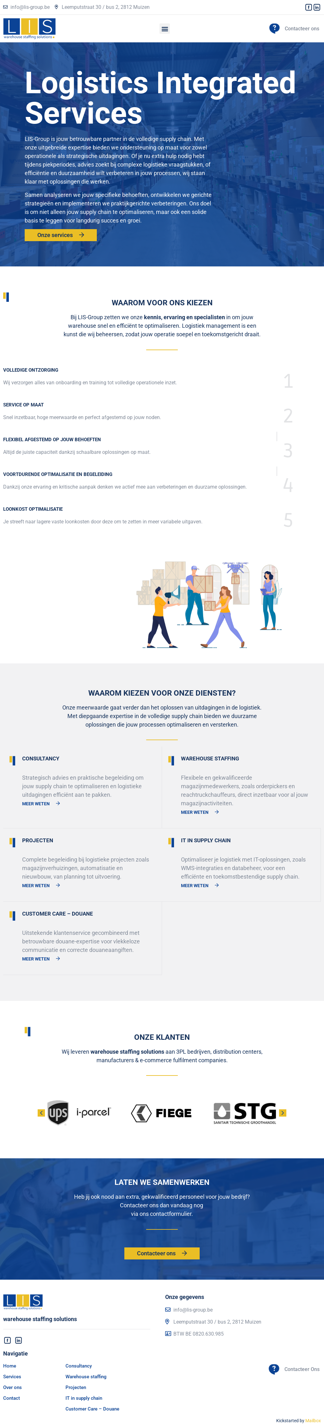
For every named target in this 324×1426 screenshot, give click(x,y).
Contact (11, 1398)
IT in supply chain (83, 1398)
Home (9, 1366)
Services (12, 1377)
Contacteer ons (302, 29)
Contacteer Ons (302, 1369)
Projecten (75, 1387)
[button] (164, 28)
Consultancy (78, 1366)
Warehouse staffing (86, 1377)
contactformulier (170, 1213)
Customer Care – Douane (92, 1409)
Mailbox (313, 1420)
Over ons (12, 1387)
